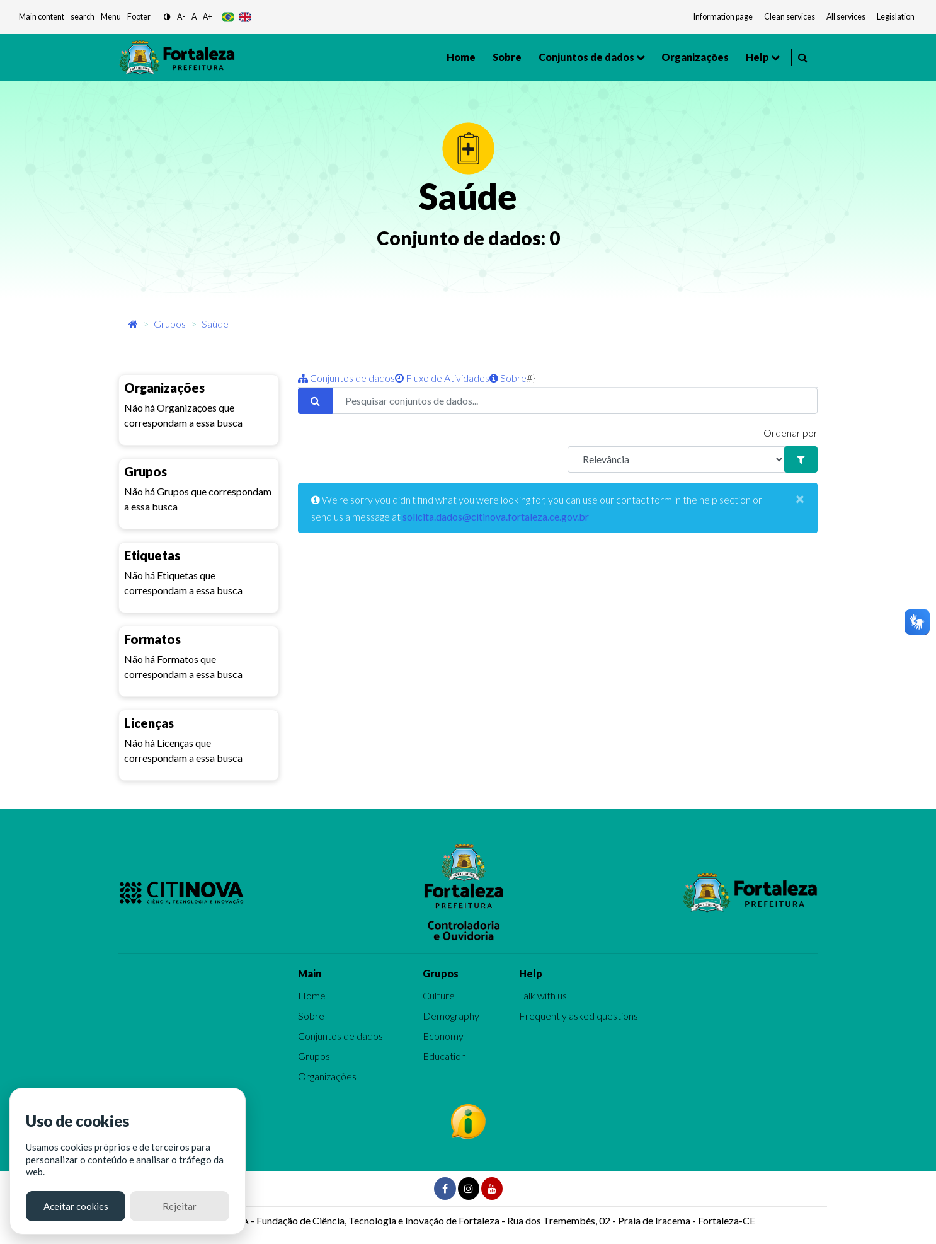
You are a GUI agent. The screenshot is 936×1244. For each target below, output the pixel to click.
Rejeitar (180, 1206)
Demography (451, 1016)
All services (845, 16)
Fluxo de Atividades (442, 378)
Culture (439, 995)
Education (444, 1056)
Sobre (507, 57)
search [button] (82, 16)
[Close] (800, 498)
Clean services (789, 16)
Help (757, 57)
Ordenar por (790, 433)
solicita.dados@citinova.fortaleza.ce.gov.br (495, 516)
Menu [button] (111, 16)
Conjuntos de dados (586, 57)
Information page (723, 16)
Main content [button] (41, 16)
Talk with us (543, 995)
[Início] (133, 324)
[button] (167, 17)
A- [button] (181, 16)
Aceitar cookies (75, 1206)
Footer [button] (139, 16)
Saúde (215, 324)
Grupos (170, 324)
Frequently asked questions (578, 1016)
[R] (676, 459)
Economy (443, 1036)
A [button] (194, 16)
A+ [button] (207, 16)
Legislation (896, 16)
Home (461, 57)
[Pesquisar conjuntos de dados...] (575, 401)
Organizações (695, 57)
